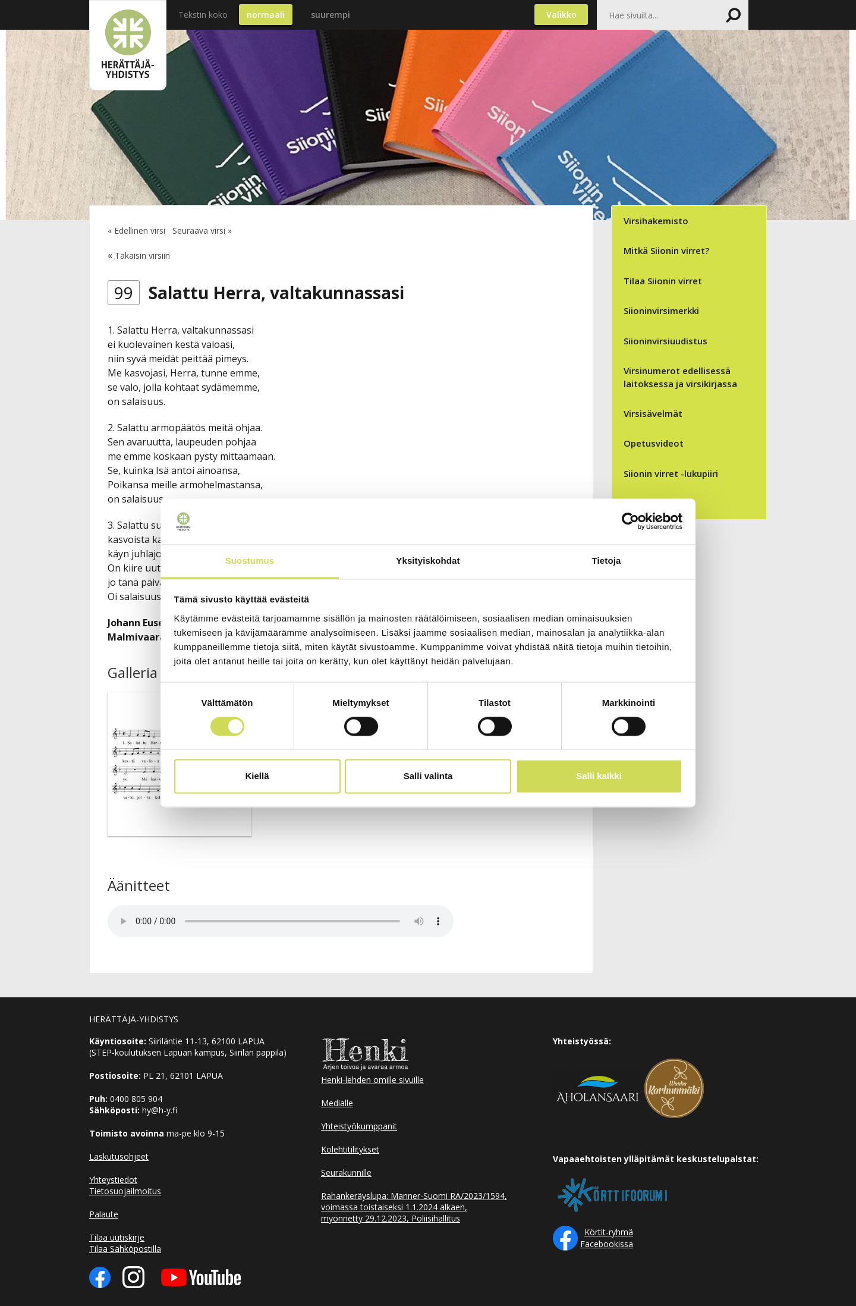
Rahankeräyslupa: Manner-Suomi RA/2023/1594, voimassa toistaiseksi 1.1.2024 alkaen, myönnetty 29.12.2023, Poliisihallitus (414, 1207)
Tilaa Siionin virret (663, 281)
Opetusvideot (654, 443)
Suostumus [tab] (250, 560)
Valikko (561, 14)
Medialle (337, 1103)
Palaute (103, 1214)
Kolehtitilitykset (350, 1149)
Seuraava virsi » (202, 230)
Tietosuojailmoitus (125, 1191)
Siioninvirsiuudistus (665, 341)
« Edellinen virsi (136, 230)
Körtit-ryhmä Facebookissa (606, 1238)
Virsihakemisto (656, 221)
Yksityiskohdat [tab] (428, 560)
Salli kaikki (599, 776)
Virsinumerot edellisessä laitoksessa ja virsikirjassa (680, 377)
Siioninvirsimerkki (661, 310)
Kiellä (257, 776)
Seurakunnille (346, 1172)
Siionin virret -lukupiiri (671, 473)
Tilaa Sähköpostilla (125, 1248)
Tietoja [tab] (606, 560)
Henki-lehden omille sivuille (372, 1079)
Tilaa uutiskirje (116, 1237)
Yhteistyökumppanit (359, 1126)
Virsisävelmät (653, 413)
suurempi (330, 14)
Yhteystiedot (113, 1179)
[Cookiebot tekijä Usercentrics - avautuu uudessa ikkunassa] (630, 521)
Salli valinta (428, 776)
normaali (266, 14)
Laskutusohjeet (119, 1156)
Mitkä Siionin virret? (666, 250)
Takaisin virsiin (142, 255)
